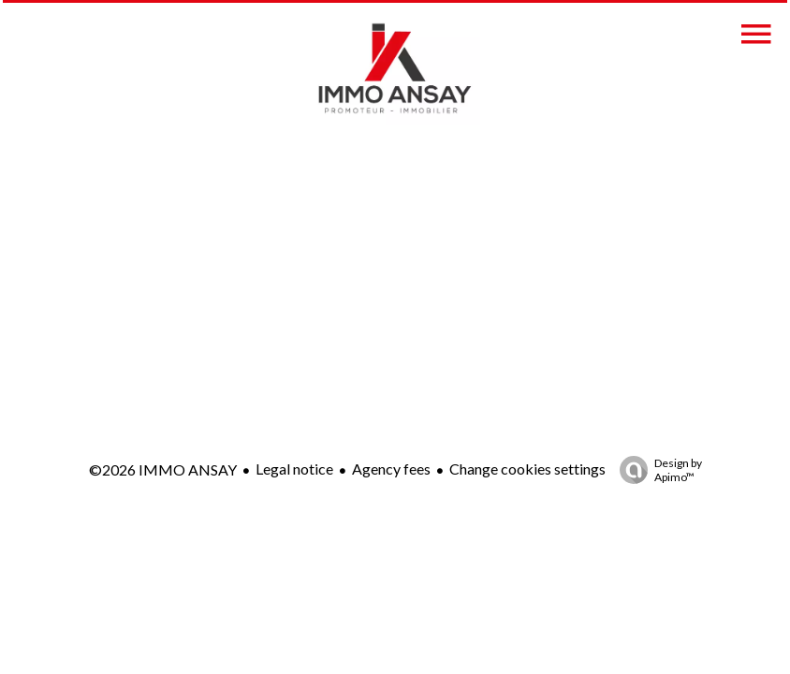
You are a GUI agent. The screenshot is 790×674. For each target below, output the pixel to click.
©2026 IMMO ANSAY (163, 469)
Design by (656, 470)
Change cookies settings (527, 468)
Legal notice (294, 468)
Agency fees (391, 468)
